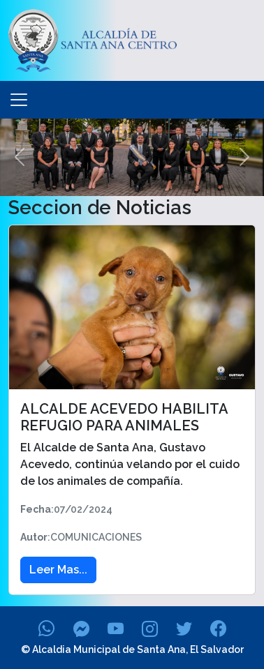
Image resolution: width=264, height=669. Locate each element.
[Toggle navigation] (19, 100)
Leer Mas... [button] (58, 569)
